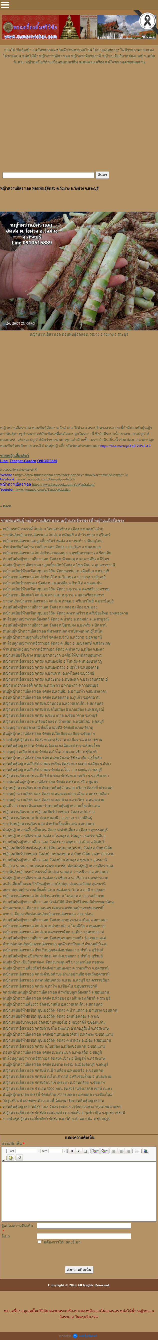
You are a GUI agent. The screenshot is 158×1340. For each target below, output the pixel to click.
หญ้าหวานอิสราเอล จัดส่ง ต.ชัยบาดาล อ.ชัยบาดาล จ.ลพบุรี (50, 715)
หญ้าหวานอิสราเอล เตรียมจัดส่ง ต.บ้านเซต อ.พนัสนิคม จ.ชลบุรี (53, 722)
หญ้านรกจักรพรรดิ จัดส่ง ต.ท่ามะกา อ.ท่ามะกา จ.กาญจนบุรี (50, 685)
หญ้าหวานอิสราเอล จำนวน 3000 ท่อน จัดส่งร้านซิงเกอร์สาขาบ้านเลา (57, 1089)
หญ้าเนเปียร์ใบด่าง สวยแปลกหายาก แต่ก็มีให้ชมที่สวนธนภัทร (52, 655)
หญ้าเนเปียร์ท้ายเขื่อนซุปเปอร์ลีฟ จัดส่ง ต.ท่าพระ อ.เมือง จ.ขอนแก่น (57, 1040)
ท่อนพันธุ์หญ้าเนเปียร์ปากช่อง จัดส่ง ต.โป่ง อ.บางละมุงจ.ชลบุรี (52, 770)
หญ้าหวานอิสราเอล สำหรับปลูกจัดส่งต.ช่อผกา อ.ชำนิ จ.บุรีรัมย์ (53, 950)
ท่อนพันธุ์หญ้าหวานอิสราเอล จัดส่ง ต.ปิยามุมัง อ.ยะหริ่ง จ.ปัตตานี (54, 625)
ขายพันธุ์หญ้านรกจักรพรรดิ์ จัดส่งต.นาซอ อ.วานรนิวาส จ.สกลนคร (55, 872)
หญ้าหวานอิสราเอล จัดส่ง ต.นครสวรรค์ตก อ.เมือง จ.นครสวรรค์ (53, 932)
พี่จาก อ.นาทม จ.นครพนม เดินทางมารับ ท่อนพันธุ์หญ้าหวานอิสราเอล (58, 866)
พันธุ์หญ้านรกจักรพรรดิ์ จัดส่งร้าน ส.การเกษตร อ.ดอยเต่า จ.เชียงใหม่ (57, 1095)
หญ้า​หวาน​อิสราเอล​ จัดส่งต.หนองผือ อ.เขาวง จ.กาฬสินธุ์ (47, 818)
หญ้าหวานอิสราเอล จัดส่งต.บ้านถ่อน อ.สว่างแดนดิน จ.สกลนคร (53, 703)
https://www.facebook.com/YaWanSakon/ (63, 484)
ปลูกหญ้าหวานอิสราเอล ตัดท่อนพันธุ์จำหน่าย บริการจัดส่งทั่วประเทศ (57, 788)
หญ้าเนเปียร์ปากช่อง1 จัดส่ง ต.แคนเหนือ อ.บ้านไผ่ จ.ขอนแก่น (52, 583)
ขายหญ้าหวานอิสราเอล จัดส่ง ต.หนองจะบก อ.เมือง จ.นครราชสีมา (56, 794)
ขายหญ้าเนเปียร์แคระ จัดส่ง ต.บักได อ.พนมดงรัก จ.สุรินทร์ (50, 752)
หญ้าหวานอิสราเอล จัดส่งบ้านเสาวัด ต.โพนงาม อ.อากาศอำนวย (53, 896)
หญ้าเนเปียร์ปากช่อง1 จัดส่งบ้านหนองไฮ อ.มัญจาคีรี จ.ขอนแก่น (53, 1022)
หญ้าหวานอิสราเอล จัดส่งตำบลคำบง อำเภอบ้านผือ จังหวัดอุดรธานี (56, 974)
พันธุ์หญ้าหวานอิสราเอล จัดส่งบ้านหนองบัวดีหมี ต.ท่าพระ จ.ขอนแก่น (58, 1034)
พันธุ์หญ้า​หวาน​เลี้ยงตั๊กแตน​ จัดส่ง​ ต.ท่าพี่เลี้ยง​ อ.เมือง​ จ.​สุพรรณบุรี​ (55, 830)
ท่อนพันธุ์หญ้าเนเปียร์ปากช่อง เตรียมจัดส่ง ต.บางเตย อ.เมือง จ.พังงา (57, 764)
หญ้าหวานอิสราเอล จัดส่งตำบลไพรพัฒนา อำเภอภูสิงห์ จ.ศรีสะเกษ (56, 1028)
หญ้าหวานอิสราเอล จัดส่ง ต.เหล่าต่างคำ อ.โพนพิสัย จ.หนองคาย (53, 926)
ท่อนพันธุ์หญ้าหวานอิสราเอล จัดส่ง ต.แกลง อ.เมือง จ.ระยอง (50, 607)
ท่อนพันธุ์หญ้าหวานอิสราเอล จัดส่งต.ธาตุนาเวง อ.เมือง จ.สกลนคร (55, 920)
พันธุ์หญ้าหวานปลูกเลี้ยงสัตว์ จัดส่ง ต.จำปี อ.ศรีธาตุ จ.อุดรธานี (52, 637)
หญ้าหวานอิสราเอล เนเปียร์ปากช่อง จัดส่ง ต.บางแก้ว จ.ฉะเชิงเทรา (56, 776)
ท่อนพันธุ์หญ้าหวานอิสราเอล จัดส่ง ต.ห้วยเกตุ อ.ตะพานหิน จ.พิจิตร (56, 559)
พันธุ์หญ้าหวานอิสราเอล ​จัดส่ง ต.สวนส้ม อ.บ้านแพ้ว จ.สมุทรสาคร (55, 691)
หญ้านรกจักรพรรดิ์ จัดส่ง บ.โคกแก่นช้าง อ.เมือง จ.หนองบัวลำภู (53, 529)
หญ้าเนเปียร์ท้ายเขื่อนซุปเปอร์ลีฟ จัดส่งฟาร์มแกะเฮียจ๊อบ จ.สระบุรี (56, 571)
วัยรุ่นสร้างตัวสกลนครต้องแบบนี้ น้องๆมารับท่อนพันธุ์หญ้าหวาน (53, 1101)
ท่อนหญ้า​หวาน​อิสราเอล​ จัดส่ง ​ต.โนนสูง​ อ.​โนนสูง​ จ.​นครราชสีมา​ (54, 836)
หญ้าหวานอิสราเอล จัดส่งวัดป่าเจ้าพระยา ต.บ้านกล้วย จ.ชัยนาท (54, 1083)
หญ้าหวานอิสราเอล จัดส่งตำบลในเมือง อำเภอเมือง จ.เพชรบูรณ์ (53, 709)
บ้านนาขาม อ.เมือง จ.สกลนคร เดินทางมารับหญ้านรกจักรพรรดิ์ (53, 908)
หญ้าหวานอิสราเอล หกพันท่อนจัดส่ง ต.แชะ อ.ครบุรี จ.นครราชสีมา (56, 980)
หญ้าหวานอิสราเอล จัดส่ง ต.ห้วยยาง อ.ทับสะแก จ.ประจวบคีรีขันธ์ (55, 679)
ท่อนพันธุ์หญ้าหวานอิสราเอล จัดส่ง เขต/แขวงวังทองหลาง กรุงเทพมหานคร (62, 1107)
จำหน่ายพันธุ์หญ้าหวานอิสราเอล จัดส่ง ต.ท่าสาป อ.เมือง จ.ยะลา (53, 649)
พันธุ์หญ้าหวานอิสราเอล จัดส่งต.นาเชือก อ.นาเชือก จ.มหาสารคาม (55, 878)
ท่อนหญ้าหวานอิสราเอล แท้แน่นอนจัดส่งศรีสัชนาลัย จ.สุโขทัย (52, 758)
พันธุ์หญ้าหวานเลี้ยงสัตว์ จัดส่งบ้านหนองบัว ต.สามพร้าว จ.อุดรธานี (55, 968)
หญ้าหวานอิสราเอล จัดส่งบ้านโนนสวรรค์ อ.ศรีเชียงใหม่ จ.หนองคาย (57, 1077)
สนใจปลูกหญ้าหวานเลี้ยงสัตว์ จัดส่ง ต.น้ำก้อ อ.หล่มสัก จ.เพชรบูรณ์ (56, 619)
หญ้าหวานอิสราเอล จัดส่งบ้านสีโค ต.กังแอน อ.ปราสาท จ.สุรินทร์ (54, 577)
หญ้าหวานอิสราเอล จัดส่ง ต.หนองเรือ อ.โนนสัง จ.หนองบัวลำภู (52, 661)
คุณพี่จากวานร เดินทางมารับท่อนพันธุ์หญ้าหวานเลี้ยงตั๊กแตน (51, 806)
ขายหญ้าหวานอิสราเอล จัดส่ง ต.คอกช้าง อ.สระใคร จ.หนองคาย (53, 800)
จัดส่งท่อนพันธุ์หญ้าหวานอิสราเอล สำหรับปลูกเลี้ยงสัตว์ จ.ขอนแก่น (56, 992)
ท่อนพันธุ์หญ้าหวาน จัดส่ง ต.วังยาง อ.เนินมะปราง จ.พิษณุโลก (51, 746)
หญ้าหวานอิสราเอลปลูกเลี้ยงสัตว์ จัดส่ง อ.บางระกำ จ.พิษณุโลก (52, 541)
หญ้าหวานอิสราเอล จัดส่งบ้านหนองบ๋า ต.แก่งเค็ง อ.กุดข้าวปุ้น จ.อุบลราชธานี (64, 1113)
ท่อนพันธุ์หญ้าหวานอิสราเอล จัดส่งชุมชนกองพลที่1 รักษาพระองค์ (54, 938)
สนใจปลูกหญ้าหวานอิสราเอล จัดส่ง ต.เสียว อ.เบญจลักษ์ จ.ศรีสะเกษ (56, 643)
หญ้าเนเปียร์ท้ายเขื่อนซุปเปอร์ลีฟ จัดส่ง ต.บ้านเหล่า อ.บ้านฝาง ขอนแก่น (60, 1010)
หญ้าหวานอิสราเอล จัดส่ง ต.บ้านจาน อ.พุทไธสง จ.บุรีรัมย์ (48, 673)
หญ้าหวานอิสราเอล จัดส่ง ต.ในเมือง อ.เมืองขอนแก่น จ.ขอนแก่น (54, 1046)
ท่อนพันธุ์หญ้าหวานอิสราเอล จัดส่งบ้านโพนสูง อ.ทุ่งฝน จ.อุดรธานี (55, 860)
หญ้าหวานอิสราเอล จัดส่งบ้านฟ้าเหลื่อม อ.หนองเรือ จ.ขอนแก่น (53, 1070)
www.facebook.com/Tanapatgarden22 (46, 479)
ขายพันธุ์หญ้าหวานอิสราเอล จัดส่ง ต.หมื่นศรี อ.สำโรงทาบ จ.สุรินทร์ (56, 535)
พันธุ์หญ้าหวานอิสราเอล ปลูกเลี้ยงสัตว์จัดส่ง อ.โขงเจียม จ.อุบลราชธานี (59, 565)
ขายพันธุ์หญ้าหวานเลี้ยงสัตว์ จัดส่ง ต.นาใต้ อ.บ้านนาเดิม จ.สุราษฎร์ (56, 1119)
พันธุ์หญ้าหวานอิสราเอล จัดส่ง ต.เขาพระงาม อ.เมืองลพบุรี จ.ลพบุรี (55, 1064)
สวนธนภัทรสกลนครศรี (18, 470)
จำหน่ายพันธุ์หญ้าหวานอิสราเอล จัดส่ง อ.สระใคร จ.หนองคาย (52, 547)
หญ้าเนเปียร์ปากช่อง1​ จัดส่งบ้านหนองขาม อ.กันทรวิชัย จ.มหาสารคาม (58, 854)
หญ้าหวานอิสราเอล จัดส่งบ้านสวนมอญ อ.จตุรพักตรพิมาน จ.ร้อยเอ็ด (57, 553)
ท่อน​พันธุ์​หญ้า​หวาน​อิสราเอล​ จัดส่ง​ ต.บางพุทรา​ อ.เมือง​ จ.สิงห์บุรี (53, 842)
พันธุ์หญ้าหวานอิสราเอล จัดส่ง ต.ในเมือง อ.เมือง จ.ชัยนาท (49, 734)
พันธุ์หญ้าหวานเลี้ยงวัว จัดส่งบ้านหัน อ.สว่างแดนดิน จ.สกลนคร (52, 1004)
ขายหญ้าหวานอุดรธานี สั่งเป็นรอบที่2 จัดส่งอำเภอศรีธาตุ (48, 728)
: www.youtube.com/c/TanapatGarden (35, 489)
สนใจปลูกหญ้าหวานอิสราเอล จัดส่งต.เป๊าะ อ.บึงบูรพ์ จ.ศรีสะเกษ (54, 1058)
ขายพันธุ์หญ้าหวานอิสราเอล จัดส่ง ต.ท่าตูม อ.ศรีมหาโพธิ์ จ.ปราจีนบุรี (58, 601)
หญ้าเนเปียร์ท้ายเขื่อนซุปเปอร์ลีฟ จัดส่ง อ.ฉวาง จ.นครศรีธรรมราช (55, 589)
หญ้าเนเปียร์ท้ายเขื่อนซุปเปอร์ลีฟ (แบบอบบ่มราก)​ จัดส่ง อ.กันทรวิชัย (57, 848)
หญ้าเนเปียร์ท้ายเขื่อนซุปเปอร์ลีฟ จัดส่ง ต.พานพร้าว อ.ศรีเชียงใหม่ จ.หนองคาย (65, 613)
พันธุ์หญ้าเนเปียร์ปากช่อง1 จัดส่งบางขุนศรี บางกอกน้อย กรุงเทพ (53, 962)
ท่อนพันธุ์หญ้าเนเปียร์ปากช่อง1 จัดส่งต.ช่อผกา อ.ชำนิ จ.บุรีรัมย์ (53, 956)
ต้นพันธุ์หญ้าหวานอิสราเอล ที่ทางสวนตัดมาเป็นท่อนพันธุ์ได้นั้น (52, 631)
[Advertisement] (79, 80)
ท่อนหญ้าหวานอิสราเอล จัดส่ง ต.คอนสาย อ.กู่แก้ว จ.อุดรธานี (51, 697)
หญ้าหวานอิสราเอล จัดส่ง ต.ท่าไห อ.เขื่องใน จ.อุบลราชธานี (50, 986)
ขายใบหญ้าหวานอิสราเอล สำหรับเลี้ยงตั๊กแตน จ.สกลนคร (48, 824)
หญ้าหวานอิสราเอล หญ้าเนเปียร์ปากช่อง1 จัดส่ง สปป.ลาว (48, 812)
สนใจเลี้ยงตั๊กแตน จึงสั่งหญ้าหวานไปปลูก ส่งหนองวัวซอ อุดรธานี (54, 884)
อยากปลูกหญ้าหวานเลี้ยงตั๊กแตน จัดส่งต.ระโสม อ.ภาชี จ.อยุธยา (54, 890)
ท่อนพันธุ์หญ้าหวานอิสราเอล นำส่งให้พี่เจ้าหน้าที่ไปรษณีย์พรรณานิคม (58, 902)
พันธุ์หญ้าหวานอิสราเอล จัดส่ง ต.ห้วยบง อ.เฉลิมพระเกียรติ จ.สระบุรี (56, 998)
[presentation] (75, 1255)
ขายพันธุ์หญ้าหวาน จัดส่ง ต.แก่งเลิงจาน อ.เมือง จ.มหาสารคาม (52, 740)
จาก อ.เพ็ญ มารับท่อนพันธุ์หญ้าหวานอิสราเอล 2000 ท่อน (47, 914)
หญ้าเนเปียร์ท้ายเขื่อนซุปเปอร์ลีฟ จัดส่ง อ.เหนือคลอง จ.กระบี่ (51, 1016)
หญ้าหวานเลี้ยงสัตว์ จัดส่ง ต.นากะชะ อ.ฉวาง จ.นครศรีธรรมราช (53, 595)
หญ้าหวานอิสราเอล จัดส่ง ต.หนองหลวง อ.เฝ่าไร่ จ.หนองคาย (51, 667)
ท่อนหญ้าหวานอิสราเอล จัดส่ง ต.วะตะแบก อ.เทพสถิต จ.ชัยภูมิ (52, 1052)
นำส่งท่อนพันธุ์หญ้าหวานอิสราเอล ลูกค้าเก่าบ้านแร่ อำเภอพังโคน (54, 944)
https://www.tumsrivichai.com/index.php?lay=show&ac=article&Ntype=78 (71, 475)
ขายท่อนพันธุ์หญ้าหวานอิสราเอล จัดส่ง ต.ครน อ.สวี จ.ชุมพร (50, 782)
